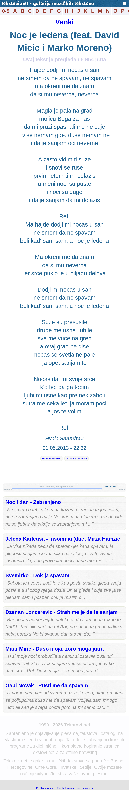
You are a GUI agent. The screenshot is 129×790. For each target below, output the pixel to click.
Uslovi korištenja (84, 788)
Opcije (121, 489)
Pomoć (8, 489)
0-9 (5, 11)
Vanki (64, 22)
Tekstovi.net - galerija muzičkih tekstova (47, 3)
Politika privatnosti (45, 788)
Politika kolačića (65, 788)
